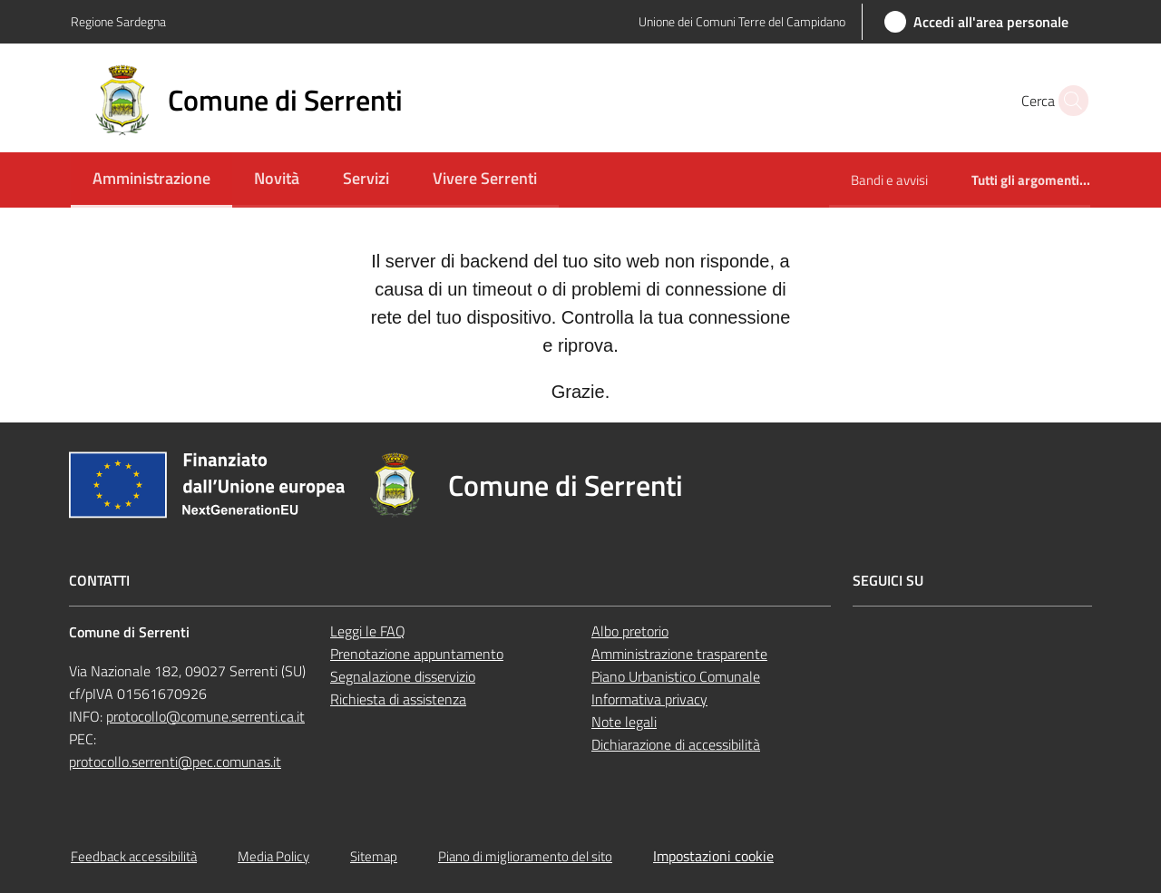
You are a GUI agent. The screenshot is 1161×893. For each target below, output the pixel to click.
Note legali (624, 722)
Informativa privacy (649, 699)
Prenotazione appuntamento (416, 654)
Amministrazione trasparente (679, 654)
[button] (1068, 100)
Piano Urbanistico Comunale (675, 676)
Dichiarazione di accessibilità (675, 744)
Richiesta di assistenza (398, 699)
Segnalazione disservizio (402, 676)
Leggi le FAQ (367, 631)
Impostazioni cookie (713, 856)
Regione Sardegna (118, 21)
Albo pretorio (629, 631)
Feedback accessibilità (134, 856)
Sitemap (373, 856)
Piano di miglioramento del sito (525, 856)
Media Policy (273, 856)
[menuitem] (151, 180)
